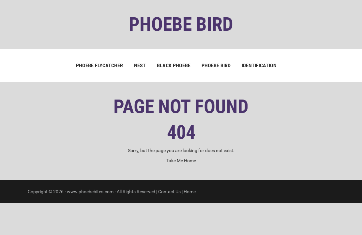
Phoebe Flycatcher (99, 65)
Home (190, 191)
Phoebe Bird (216, 65)
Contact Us (169, 191)
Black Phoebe (173, 65)
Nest (140, 65)
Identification (259, 65)
